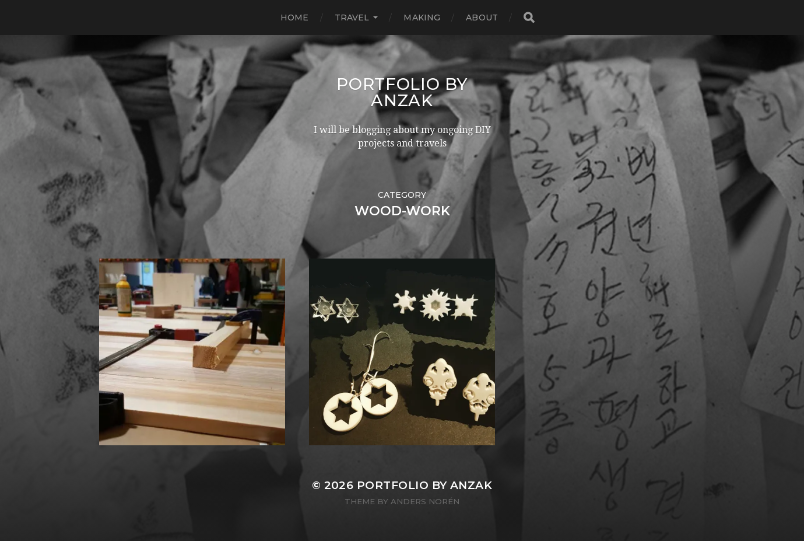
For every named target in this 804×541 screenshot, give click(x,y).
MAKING (421, 17)
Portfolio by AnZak (401, 92)
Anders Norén (425, 501)
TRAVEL (352, 17)
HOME (294, 17)
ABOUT (482, 17)
